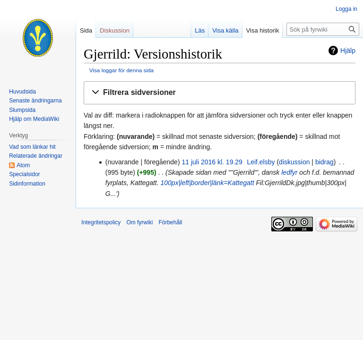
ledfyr (289, 172)
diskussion (294, 162)
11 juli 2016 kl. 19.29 (212, 162)
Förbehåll (170, 222)
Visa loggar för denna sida (121, 70)
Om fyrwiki (139, 222)
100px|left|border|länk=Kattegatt (207, 183)
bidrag (324, 162)
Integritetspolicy (101, 222)
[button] (219, 93)
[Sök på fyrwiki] (322, 29)
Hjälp (347, 50)
